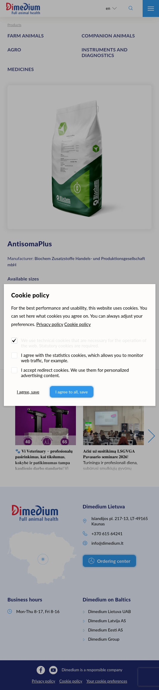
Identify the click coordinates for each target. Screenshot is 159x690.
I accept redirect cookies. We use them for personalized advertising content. (75, 372)
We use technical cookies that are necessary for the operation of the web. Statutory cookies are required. (83, 343)
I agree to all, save (71, 391)
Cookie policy (77, 324)
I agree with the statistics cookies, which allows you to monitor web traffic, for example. (82, 357)
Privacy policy (49, 324)
